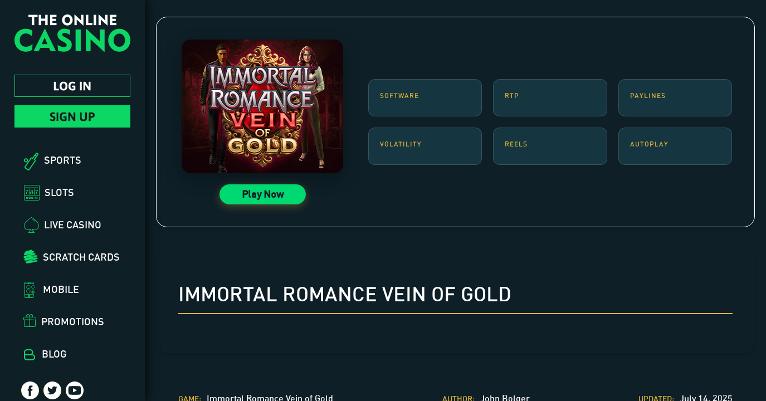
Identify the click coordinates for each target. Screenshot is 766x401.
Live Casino (72, 224)
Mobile (61, 289)
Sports (62, 160)
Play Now (263, 194)
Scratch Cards (81, 257)
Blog (54, 354)
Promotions (72, 321)
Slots (59, 192)
